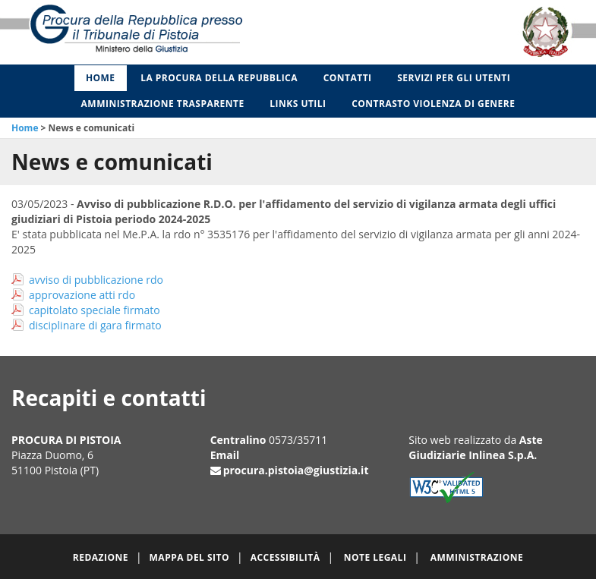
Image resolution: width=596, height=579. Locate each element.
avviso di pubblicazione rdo (96, 279)
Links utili (298, 103)
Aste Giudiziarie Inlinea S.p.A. (475, 447)
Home (100, 77)
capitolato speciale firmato (94, 310)
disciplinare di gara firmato (95, 325)
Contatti (347, 77)
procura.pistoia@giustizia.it (296, 470)
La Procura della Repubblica (219, 77)
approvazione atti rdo (82, 295)
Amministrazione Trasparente (162, 103)
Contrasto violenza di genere (433, 103)
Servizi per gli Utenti (453, 77)
